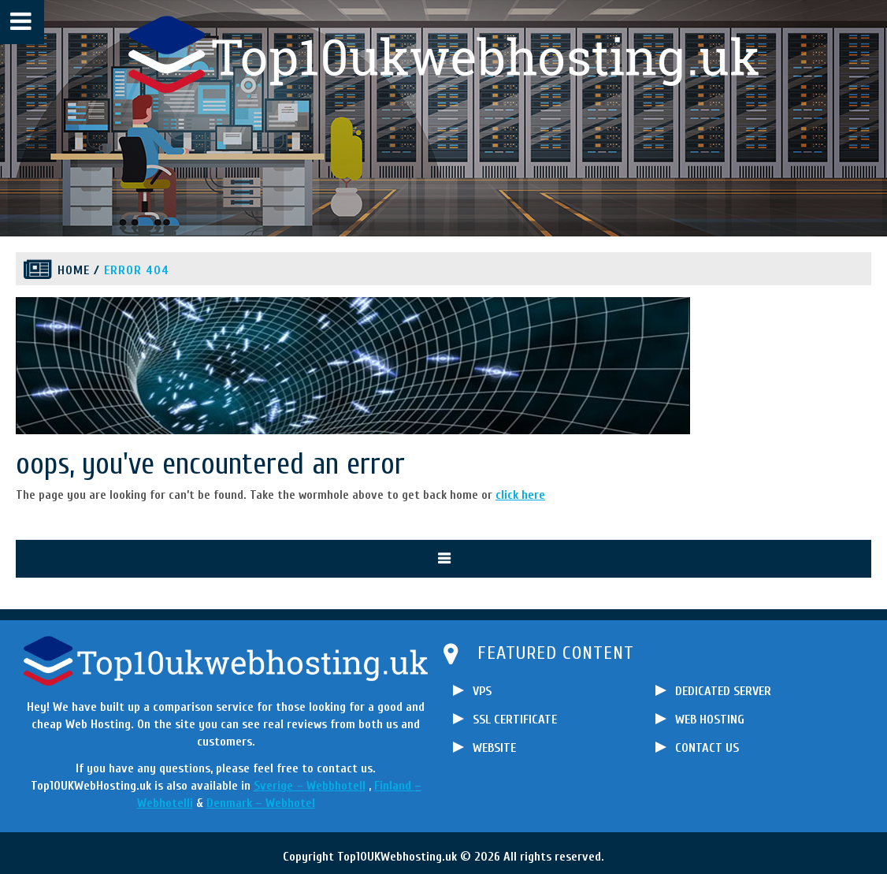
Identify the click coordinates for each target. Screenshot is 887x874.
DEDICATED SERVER (723, 691)
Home (74, 270)
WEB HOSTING (709, 719)
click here (520, 495)
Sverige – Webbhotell (310, 786)
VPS (482, 691)
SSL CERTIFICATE (515, 719)
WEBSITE (494, 748)
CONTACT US (707, 748)
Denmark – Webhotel (260, 803)
